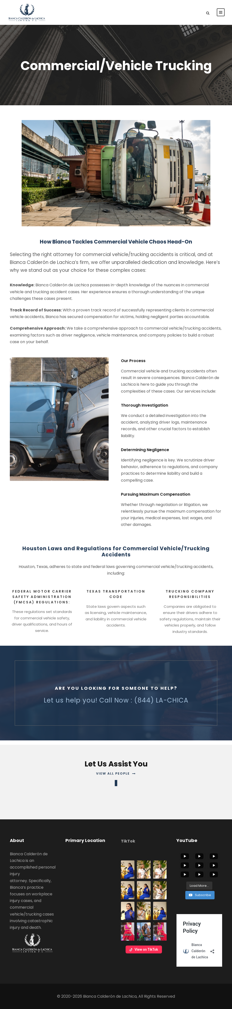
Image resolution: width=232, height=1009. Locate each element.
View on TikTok (144, 949)
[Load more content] (199, 886)
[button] (128, 869)
